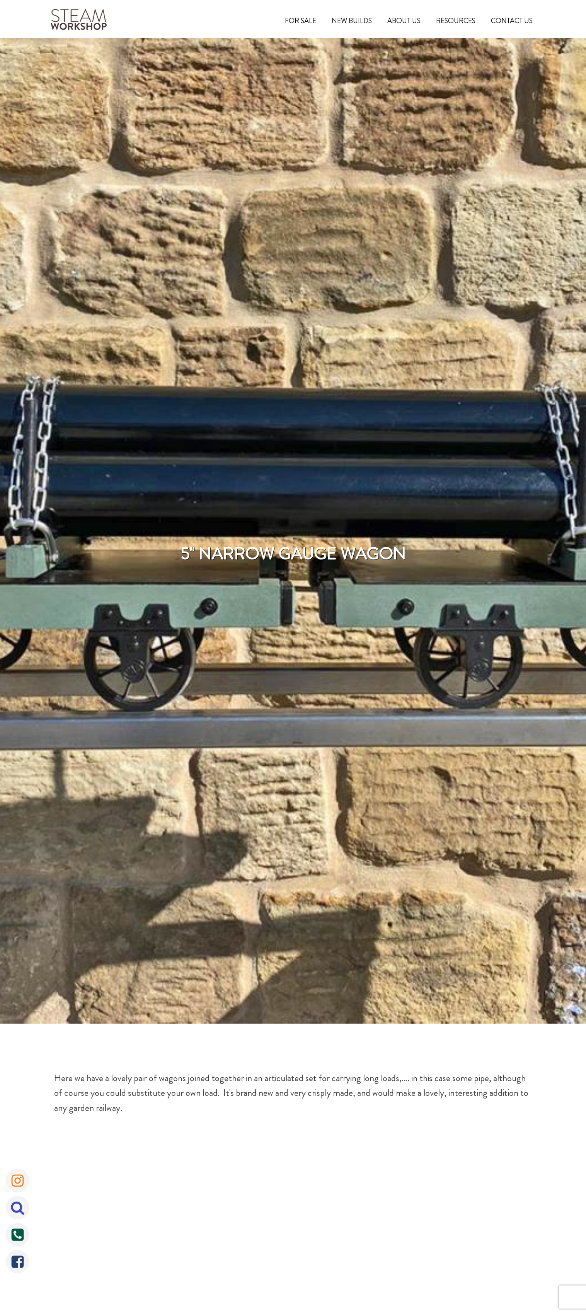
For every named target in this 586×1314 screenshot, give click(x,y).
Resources (455, 21)
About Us (404, 21)
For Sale (300, 21)
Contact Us (512, 21)
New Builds (352, 21)
